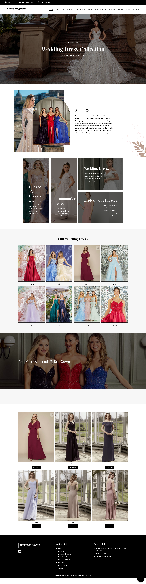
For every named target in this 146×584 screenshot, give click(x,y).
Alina (31, 324)
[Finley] (73, 494)
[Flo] (110, 494)
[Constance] (110, 436)
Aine (86, 283)
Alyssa (59, 324)
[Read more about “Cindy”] (73, 466)
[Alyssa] (59, 304)
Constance (110, 462)
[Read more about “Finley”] (73, 524)
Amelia (87, 324)
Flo (110, 521)
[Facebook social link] (140, 2)
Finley (73, 521)
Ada (59, 283)
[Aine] (87, 263)
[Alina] (31, 304)
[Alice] (115, 263)
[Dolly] (36, 494)
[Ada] (59, 263)
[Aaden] (31, 263)
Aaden (31, 283)
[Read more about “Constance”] (110, 466)
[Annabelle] (115, 304)
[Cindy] (73, 436)
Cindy (73, 462)
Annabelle (114, 324)
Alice (114, 283)
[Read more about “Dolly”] (36, 524)
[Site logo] (16, 9)
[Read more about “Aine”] (36, 466)
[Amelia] (87, 304)
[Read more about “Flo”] (110, 524)
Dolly (36, 521)
